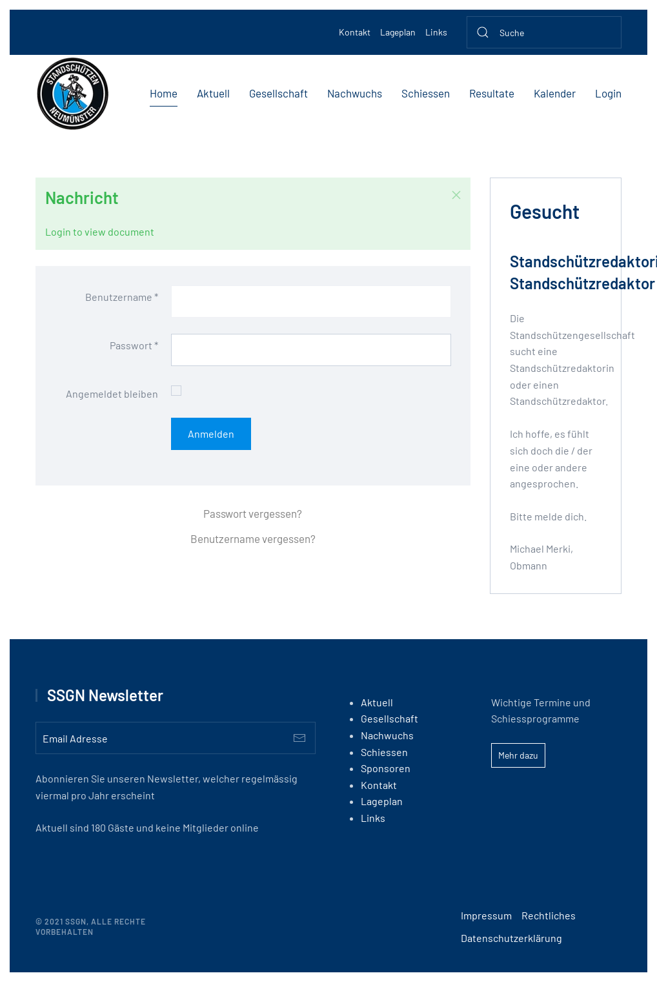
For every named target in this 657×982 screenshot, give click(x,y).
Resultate (491, 93)
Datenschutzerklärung (511, 938)
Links (436, 31)
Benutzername (121, 297)
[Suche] (544, 32)
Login (608, 93)
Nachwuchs (354, 93)
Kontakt (354, 31)
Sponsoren (385, 768)
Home (163, 93)
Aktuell (213, 93)
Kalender (555, 93)
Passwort (134, 345)
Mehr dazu (518, 755)
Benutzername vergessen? (253, 538)
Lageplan (398, 31)
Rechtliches (548, 915)
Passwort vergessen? (252, 513)
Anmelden (211, 433)
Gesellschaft (278, 93)
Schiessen (425, 93)
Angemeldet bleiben (112, 393)
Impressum (486, 915)
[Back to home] (72, 93)
